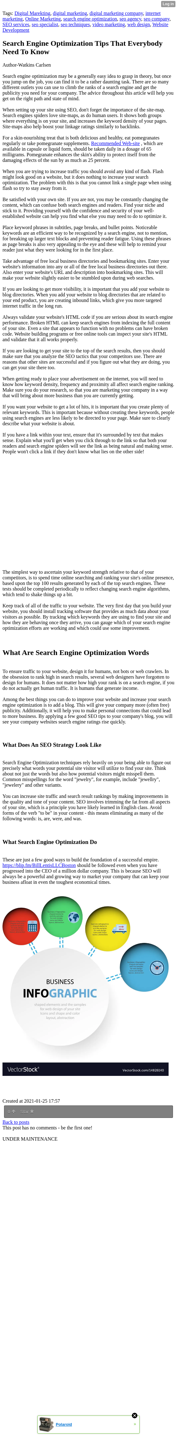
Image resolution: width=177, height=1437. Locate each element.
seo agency (130, 18)
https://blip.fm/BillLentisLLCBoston (39, 865)
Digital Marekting (32, 13)
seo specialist (45, 24)
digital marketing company (116, 13)
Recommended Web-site (115, 143)
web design (138, 24)
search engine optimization (90, 18)
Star (27, 1111)
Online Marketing (43, 18)
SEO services (15, 24)
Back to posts (15, 1122)
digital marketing (70, 13)
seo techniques (75, 24)
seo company (157, 18)
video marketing (108, 24)
